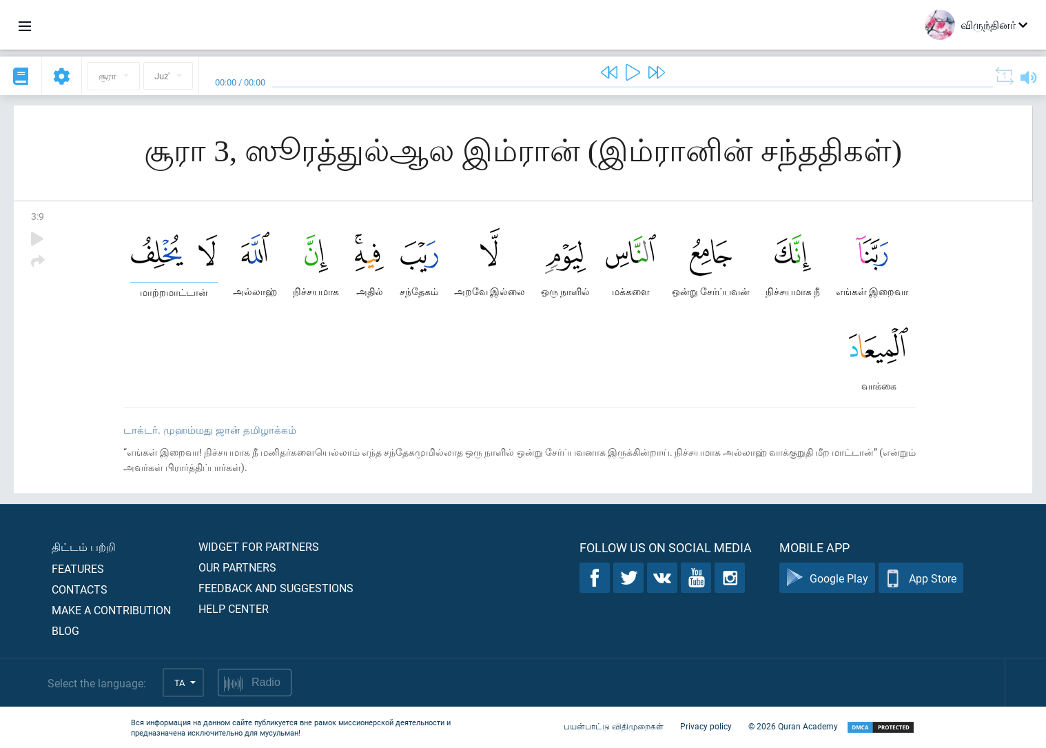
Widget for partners (258, 546)
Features (78, 568)
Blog (65, 630)
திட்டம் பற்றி (84, 546)
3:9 (37, 216)
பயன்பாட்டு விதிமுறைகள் (614, 725)
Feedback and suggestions (275, 587)
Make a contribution (111, 610)
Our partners (237, 567)
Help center (233, 608)
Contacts (79, 589)
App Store (920, 578)
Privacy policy (706, 725)
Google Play (827, 578)
